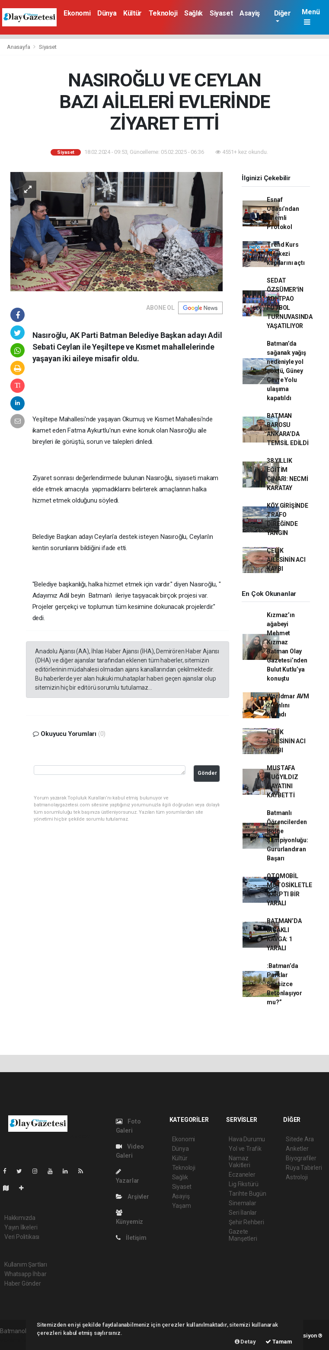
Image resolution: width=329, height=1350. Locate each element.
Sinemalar (242, 1203)
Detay (245, 1341)
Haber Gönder (22, 1283)
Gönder (207, 773)
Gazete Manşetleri (243, 1235)
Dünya (106, 13)
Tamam (278, 1341)
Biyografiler (301, 1158)
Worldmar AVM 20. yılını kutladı (288, 705)
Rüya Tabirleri (304, 1167)
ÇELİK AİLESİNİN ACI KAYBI (286, 559)
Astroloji (296, 1177)
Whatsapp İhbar (25, 1273)
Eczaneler (242, 1174)
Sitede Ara (300, 1139)
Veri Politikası (21, 1236)
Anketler (297, 1148)
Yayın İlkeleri (20, 1227)
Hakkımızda (19, 1217)
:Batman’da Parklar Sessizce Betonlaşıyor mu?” (284, 984)
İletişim (131, 1237)
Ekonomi (77, 13)
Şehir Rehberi (246, 1222)
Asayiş (250, 13)
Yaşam (181, 1205)
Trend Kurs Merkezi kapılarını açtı (285, 253)
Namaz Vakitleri (239, 1162)
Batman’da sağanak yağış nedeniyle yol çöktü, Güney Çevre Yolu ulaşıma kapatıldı (286, 370)
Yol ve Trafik (245, 1148)
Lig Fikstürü (244, 1184)
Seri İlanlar (243, 1212)
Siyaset (221, 13)
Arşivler (132, 1196)
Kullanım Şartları (25, 1264)
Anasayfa (19, 47)
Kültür (132, 13)
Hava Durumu (247, 1139)
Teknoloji (163, 13)
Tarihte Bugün (247, 1193)
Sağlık (193, 13)
